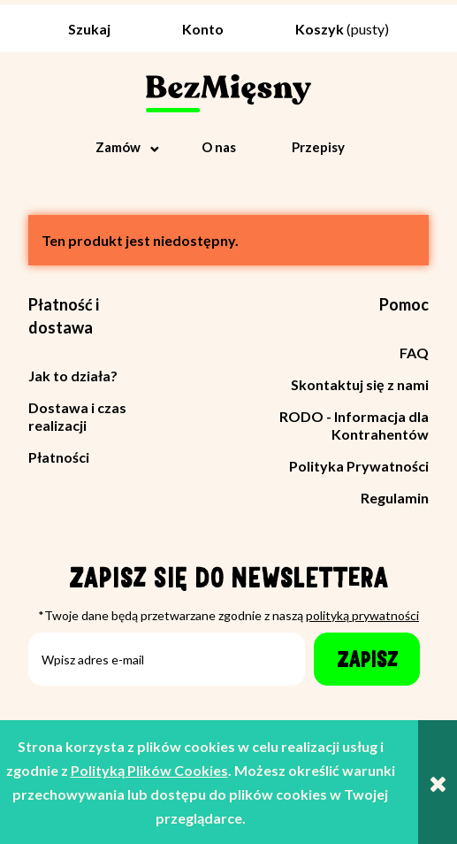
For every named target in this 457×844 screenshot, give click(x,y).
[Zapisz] (367, 659)
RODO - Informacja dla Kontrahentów (354, 425)
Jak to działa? (73, 375)
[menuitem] (129, 146)
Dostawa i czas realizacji (77, 416)
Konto (203, 28)
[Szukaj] (85, 23)
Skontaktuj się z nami (360, 384)
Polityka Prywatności (359, 465)
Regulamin (395, 497)
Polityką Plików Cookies (149, 770)
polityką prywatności (362, 615)
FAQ (414, 352)
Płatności (58, 457)
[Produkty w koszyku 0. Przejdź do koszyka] (342, 28)
